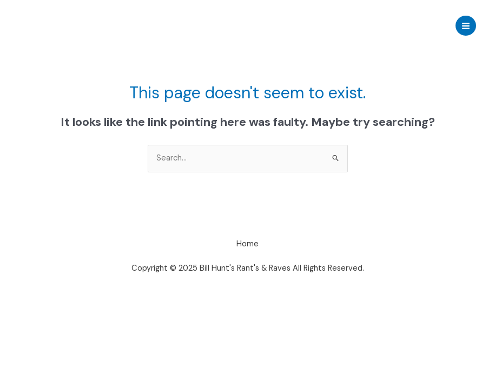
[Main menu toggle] (466, 26)
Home (247, 244)
